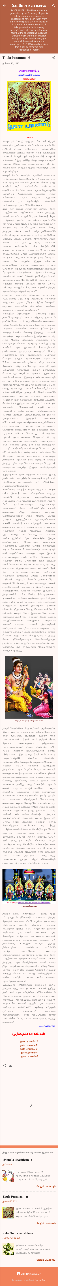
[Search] (54, 6)
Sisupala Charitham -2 (17, 1160)
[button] (54, 58)
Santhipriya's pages (29, 5)
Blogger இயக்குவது (29, 1273)
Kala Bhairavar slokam (17, 1233)
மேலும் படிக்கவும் (46, 1186)
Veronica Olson (40, 1280)
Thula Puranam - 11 (15, 1196)
